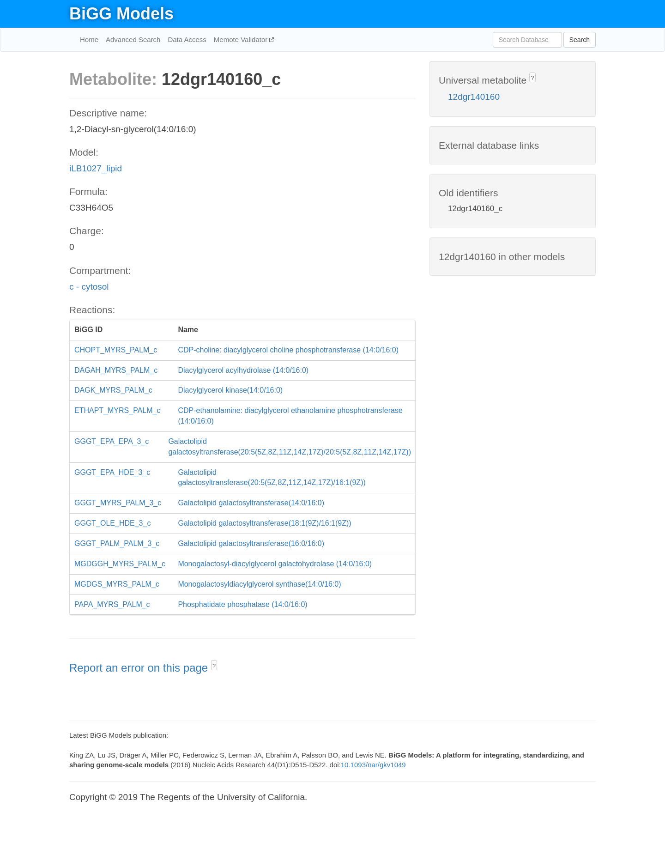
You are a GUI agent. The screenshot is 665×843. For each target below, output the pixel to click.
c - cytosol (89, 286)
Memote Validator (242, 39)
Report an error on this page (140, 667)
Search (579, 39)
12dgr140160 (474, 97)
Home (89, 39)
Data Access (187, 39)
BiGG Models (121, 13)
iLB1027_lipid (95, 168)
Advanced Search (133, 39)
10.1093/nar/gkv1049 (373, 765)
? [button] (214, 666)
